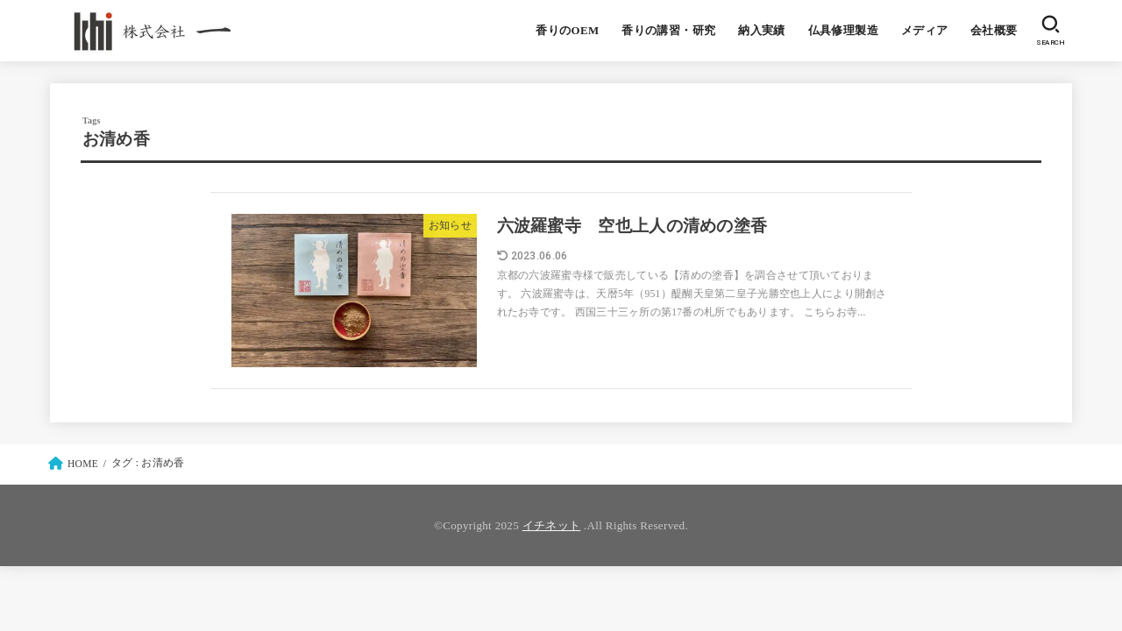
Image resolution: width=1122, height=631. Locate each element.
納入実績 (761, 31)
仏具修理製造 (843, 31)
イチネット (551, 525)
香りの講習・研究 (668, 31)
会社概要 (994, 31)
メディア (924, 31)
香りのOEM (567, 31)
